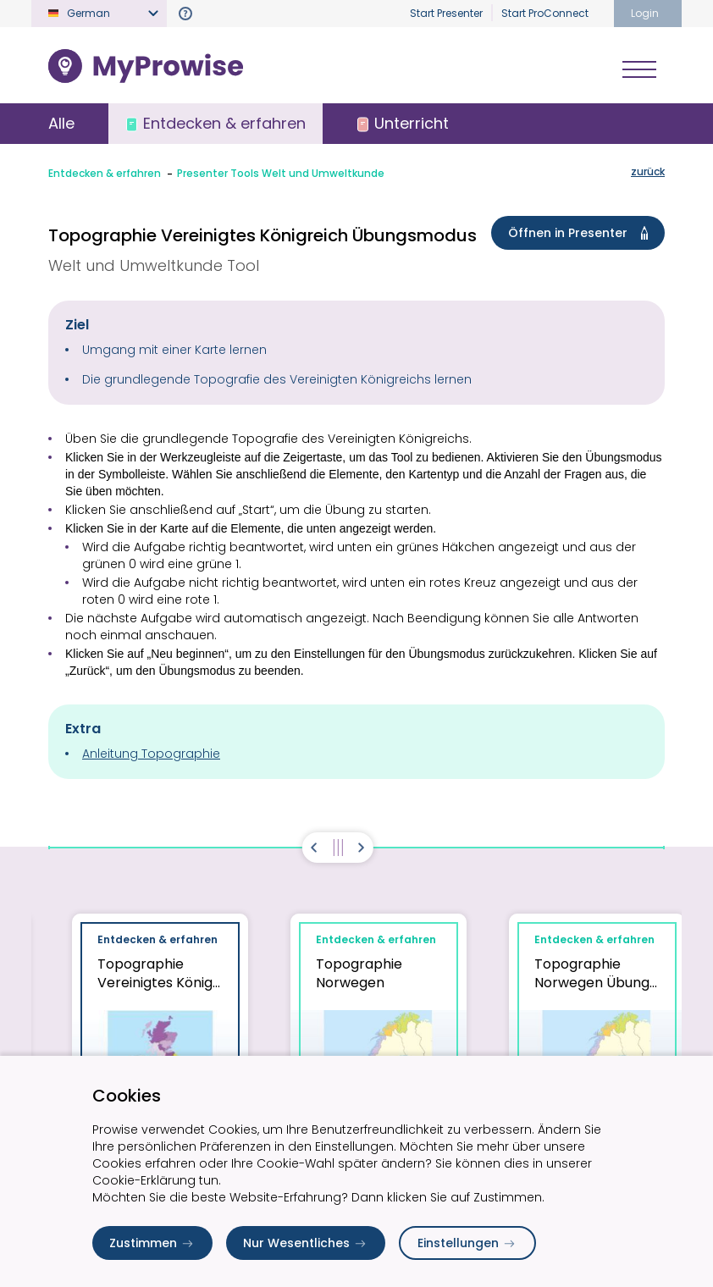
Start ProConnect (545, 13)
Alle (61, 123)
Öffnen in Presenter (581, 233)
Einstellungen (467, 1243)
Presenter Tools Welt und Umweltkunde (280, 173)
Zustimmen (152, 1243)
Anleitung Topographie (151, 753)
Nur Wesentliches (305, 1243)
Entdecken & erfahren (104, 173)
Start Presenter (446, 13)
